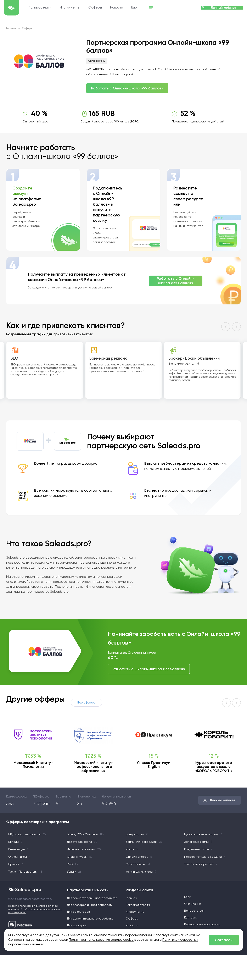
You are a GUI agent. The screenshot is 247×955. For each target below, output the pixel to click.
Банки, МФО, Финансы (85, 834)
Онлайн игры (19, 857)
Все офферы (86, 702)
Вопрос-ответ (194, 910)
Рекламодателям (138, 905)
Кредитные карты (198, 849)
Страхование (138, 864)
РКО (72, 864)
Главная (11, 28)
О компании (192, 903)
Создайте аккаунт (22, 191)
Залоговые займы (198, 842)
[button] (225, 326)
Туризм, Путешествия (25, 872)
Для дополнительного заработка (90, 918)
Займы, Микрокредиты (144, 842)
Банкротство (136, 834)
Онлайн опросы (139, 857)
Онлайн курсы (96, 61)
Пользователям (60, 7)
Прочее (15, 864)
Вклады (15, 842)
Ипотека (133, 849)
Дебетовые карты (82, 842)
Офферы (116, 7)
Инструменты (90, 7)
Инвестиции (18, 849)
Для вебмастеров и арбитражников (92, 898)
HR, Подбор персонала (27, 834)
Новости (137, 7)
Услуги (74, 872)
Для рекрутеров (78, 911)
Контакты (190, 917)
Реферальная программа (202, 924)
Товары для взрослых (200, 864)
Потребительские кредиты (205, 857)
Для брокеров (76, 925)
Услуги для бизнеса (141, 872)
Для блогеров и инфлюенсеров (89, 905)
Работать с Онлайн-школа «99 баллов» (127, 88)
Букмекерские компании (203, 834)
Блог (155, 7)
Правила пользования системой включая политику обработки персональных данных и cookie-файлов (35, 909)
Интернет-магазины (84, 849)
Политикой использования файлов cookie (101, 940)
